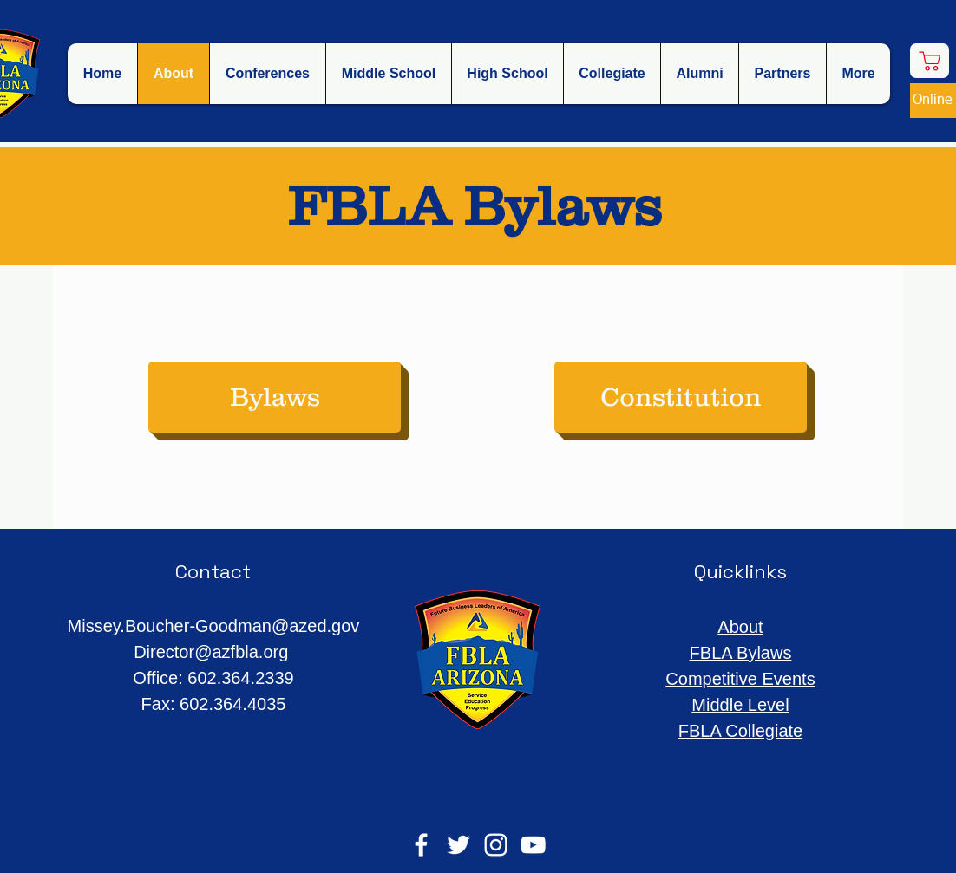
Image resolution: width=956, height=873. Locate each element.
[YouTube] (533, 845)
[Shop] (929, 60)
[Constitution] (680, 397)
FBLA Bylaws (741, 652)
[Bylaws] (274, 397)
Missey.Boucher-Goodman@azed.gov (214, 625)
